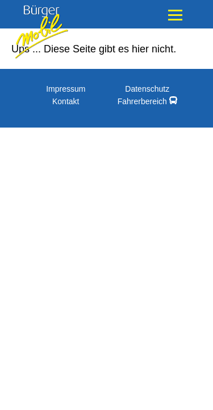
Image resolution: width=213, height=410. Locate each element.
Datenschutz (147, 88)
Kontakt (65, 101)
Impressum (65, 88)
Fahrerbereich (147, 101)
